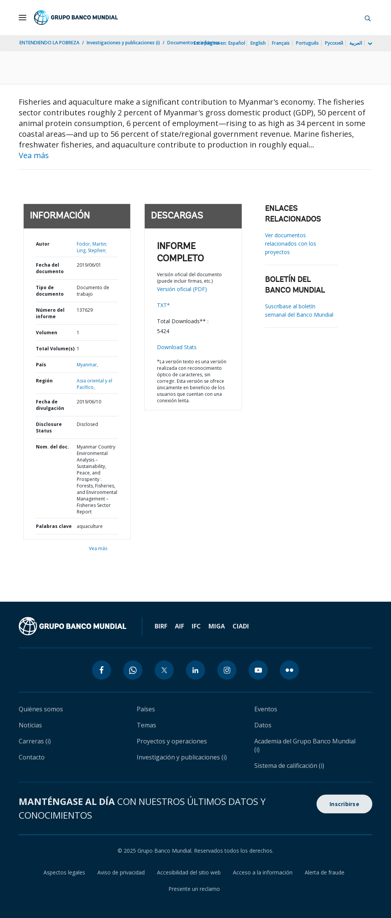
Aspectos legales (64, 872)
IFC (196, 626)
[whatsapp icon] (132, 670)
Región (44, 380)
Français (281, 43)
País (41, 364)
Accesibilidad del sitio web (189, 872)
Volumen (46, 332)
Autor (43, 244)
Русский (334, 43)
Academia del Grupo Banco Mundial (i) (304, 745)
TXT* (163, 305)
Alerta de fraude (324, 872)
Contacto (32, 757)
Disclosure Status (49, 427)
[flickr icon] (289, 670)
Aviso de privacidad (121, 872)
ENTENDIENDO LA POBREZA (49, 42)
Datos (262, 725)
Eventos (265, 709)
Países (146, 709)
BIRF (161, 626)
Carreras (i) (35, 741)
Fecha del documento (50, 268)
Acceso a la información (262, 872)
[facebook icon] (101, 670)
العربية (355, 43)
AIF (179, 626)
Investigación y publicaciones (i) (182, 757)
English (258, 43)
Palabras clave (54, 526)
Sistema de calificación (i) (289, 765)
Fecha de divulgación (50, 404)
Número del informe (50, 313)
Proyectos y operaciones (172, 741)
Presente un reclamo (194, 888)
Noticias (30, 725)
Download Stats (177, 347)
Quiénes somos (41, 709)
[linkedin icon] (195, 670)
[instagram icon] (226, 670)
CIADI (241, 626)
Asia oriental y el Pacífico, (94, 383)
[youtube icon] (258, 670)
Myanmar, (87, 364)
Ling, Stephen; (92, 250)
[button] (367, 17)
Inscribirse (344, 804)
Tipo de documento (50, 290)
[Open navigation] (22, 17)
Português (307, 43)
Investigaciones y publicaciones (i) (123, 42)
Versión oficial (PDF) (182, 289)
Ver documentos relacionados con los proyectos (290, 244)
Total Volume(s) (55, 348)
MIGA (216, 626)
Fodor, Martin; (92, 244)
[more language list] (369, 44)
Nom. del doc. (52, 447)
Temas (146, 725)
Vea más (34, 155)
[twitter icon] (164, 670)
